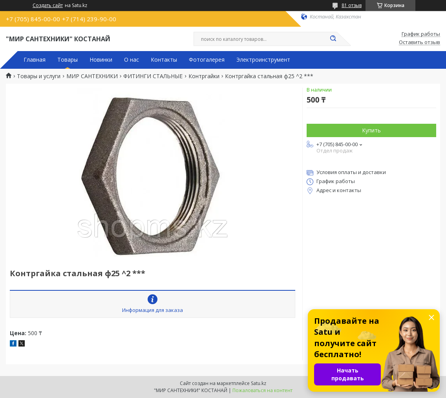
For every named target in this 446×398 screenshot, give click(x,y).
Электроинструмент (263, 59)
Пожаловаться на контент (262, 390)
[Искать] (333, 39)
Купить (371, 130)
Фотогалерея (207, 59)
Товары (67, 59)
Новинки (101, 59)
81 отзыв (352, 5)
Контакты (164, 59)
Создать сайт (48, 5)
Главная (35, 59)
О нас (131, 59)
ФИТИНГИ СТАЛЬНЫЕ (153, 76)
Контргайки (203, 76)
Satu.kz (258, 383)
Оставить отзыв (419, 42)
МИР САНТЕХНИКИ (92, 76)
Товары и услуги (38, 76)
